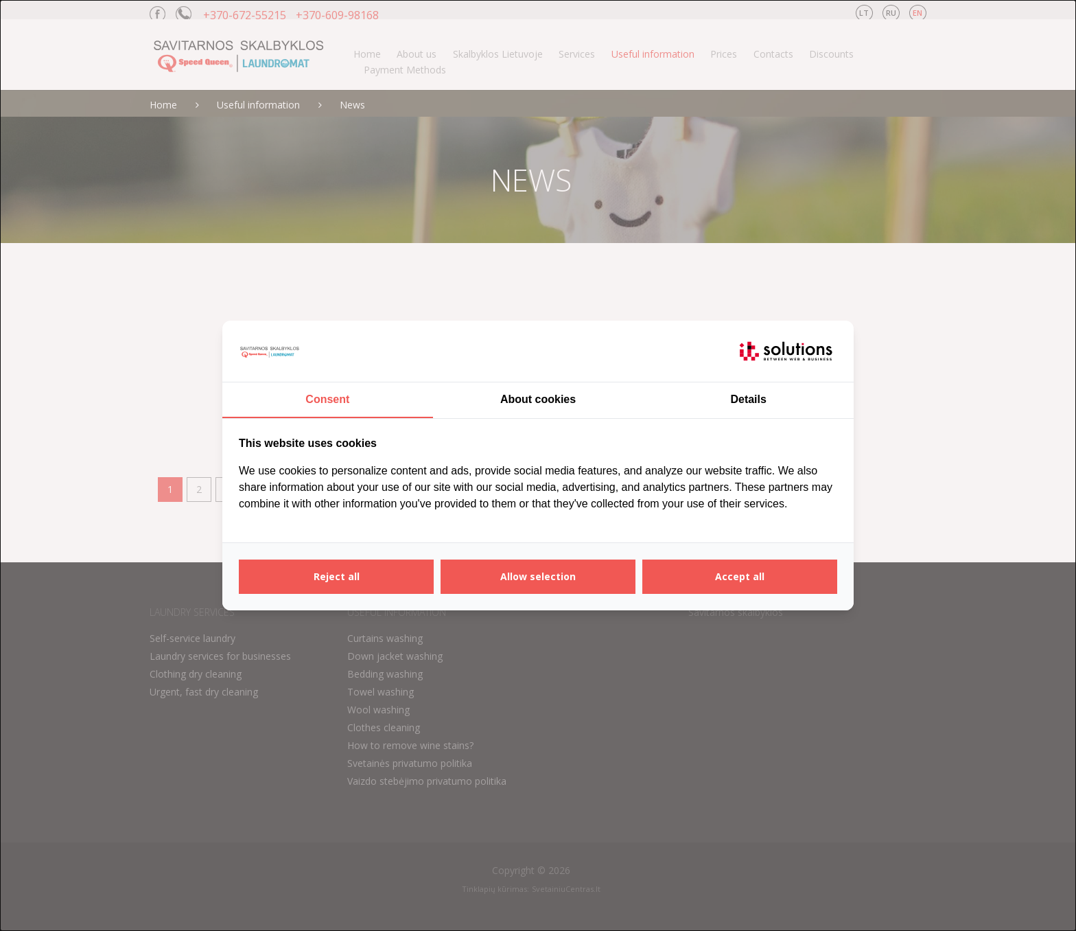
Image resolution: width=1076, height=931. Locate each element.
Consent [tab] (327, 399)
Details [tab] (748, 399)
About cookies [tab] (538, 399)
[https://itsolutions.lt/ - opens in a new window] (785, 351)
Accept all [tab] (739, 576)
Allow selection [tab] (538, 576)
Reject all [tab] (337, 576)
